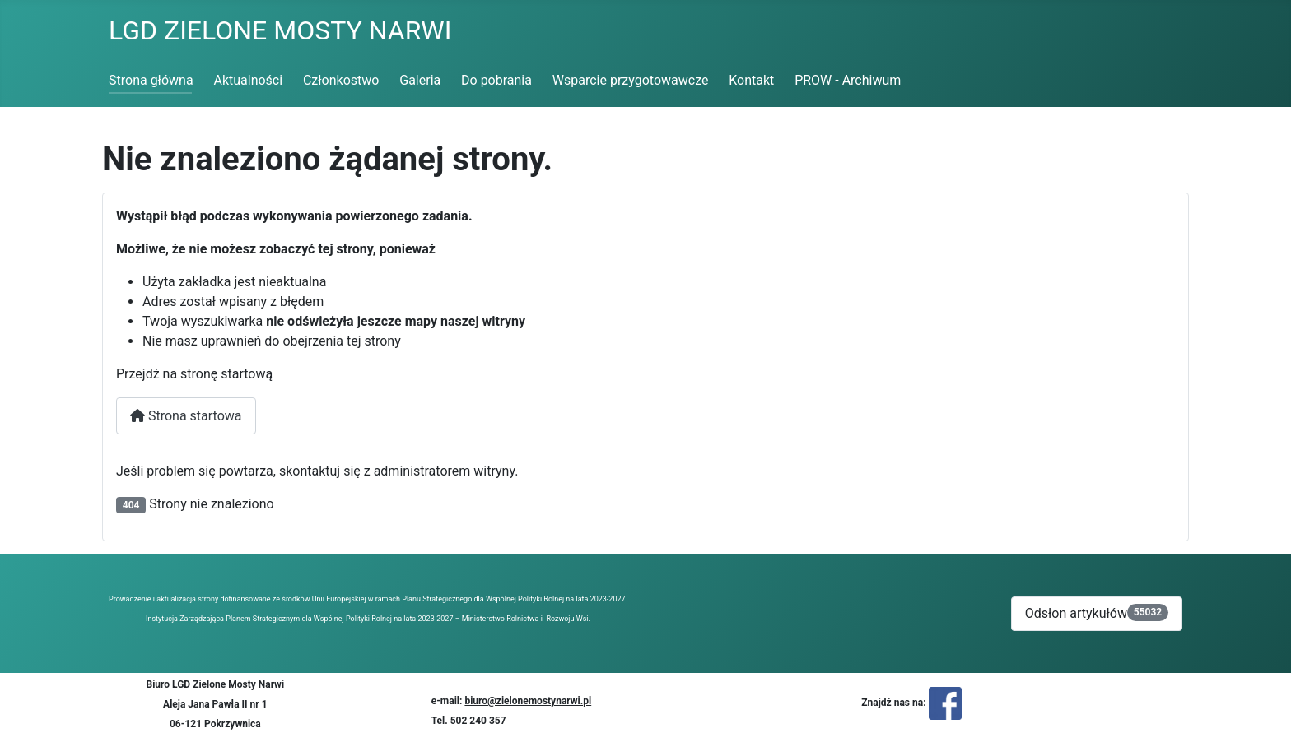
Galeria (419, 80)
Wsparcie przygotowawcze (630, 80)
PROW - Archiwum (848, 80)
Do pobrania (496, 80)
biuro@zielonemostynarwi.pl (527, 701)
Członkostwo (341, 80)
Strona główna (151, 80)
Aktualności (247, 80)
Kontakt (751, 80)
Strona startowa (186, 416)
